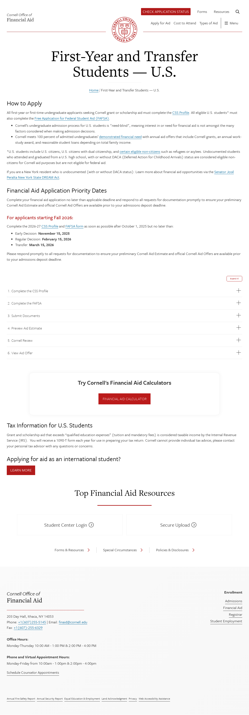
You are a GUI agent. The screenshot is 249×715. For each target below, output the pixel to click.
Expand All (234, 278)
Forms (202, 11)
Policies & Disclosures (172, 549)
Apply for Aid (160, 23)
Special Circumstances (120, 549)
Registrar (235, 614)
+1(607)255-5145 (32, 622)
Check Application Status (166, 11)
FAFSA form (74, 226)
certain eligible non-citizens (140, 151)
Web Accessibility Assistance (154, 698)
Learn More (21, 470)
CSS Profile (180, 112)
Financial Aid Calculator (125, 398)
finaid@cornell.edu (73, 622)
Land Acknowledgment (114, 698)
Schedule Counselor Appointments (33, 672)
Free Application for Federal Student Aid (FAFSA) (72, 118)
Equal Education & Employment (82, 698)
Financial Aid (84, 596)
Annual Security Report (50, 698)
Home (93, 90)
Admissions (233, 600)
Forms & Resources (69, 549)
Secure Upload (175, 524)
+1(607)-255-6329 (28, 627)
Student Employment (226, 621)
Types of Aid (208, 23)
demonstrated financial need (120, 136)
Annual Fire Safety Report (21, 698)
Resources (221, 11)
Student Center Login (65, 524)
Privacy (133, 698)
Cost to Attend (185, 23)
